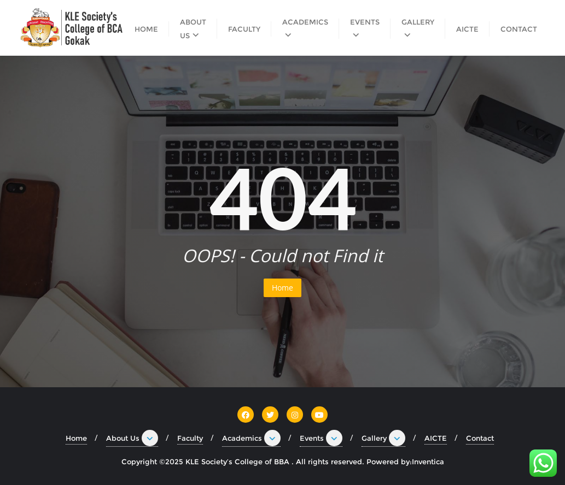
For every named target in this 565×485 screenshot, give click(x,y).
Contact (480, 438)
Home (282, 287)
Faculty (190, 438)
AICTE (435, 438)
